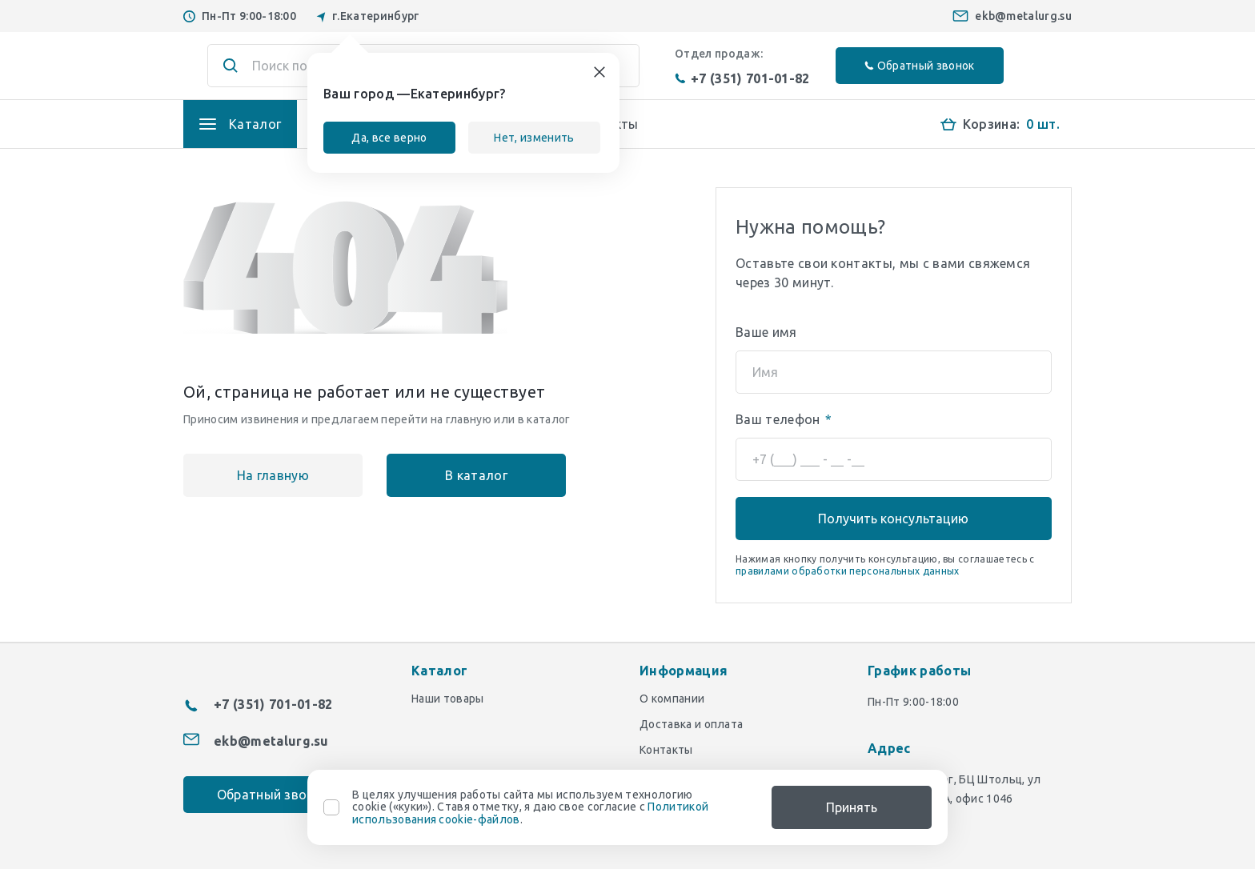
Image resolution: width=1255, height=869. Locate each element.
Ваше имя (766, 332)
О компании (672, 698)
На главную (273, 475)
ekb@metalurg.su (1023, 16)
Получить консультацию (893, 518)
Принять (851, 807)
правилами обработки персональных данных (847, 571)
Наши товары (447, 698)
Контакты (666, 749)
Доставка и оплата (691, 724)
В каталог (476, 475)
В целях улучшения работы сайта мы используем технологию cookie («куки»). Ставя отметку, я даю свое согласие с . (530, 807)
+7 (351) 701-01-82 (742, 78)
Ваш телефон (784, 419)
